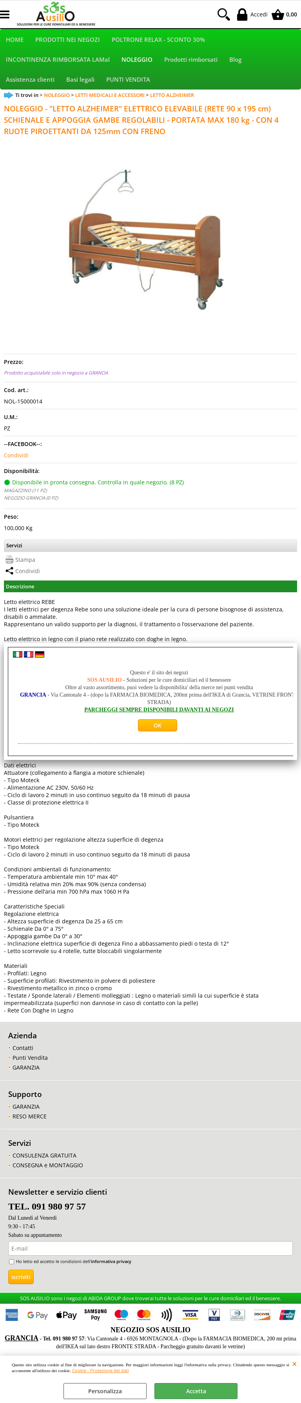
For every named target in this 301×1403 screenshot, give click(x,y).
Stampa (25, 562)
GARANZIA (26, 1069)
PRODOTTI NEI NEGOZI (67, 40)
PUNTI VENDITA (128, 81)
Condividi (16, 458)
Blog (235, 61)
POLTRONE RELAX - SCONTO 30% (158, 40)
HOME (15, 40)
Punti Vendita (30, 1060)
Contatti (23, 1050)
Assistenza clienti (30, 81)
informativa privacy (111, 1264)
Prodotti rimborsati (191, 61)
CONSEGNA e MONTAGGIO (48, 1167)
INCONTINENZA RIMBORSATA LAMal (58, 61)
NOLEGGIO (136, 61)
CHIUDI (294, 1363)
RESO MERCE (30, 1118)
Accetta (196, 1391)
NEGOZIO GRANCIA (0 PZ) (31, 500)
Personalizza (105, 1391)
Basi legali (80, 81)
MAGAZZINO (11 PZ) (25, 493)
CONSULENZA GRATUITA (44, 1157)
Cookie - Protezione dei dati (100, 1370)
